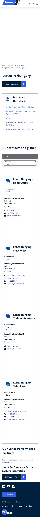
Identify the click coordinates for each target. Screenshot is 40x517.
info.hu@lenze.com (12, 349)
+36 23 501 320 (11, 210)
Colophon (19, 502)
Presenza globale (20, 65)
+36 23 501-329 (11, 411)
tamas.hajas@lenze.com (14, 283)
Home (4, 65)
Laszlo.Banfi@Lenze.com (14, 419)
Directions (10, 118)
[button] (4, 512)
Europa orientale (7, 68)
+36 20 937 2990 (12, 414)
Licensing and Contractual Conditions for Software (19, 123)
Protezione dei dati (8, 506)
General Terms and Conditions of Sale (20, 129)
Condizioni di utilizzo (25, 506)
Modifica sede (6, 502)
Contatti (9, 495)
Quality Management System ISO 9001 (20, 107)
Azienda (10, 65)
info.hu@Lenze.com (12, 216)
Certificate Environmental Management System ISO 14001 (20, 112)
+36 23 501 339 (11, 278)
